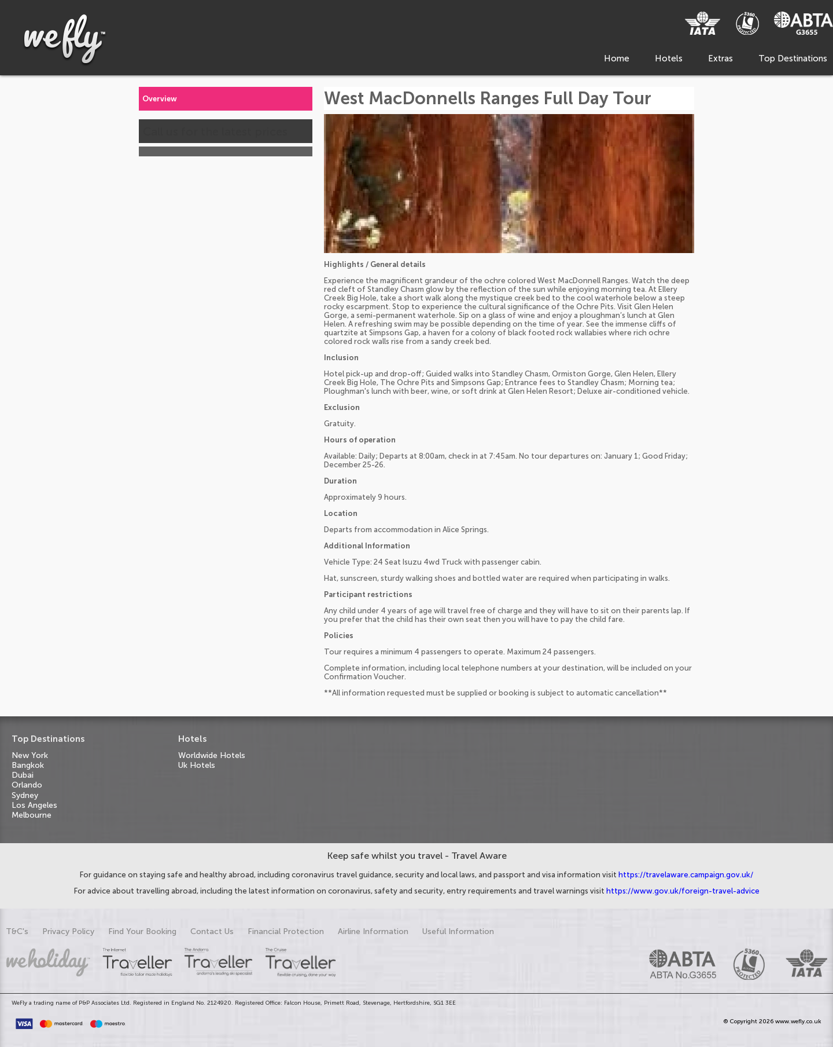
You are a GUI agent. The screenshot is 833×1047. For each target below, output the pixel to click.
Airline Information (373, 931)
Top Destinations (792, 58)
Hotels (669, 58)
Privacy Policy (68, 931)
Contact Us (212, 931)
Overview (159, 98)
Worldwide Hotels (211, 755)
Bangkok (28, 765)
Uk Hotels (196, 765)
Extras (720, 58)
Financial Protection (286, 931)
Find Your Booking (142, 931)
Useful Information (458, 931)
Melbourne (31, 815)
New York (30, 755)
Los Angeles (34, 805)
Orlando (27, 785)
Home (616, 58)
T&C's (17, 931)
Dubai (23, 775)
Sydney (25, 795)
